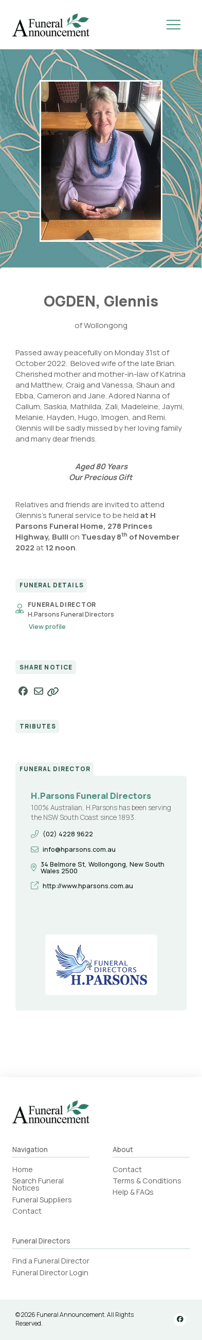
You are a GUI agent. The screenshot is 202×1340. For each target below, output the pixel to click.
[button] (173, 24)
